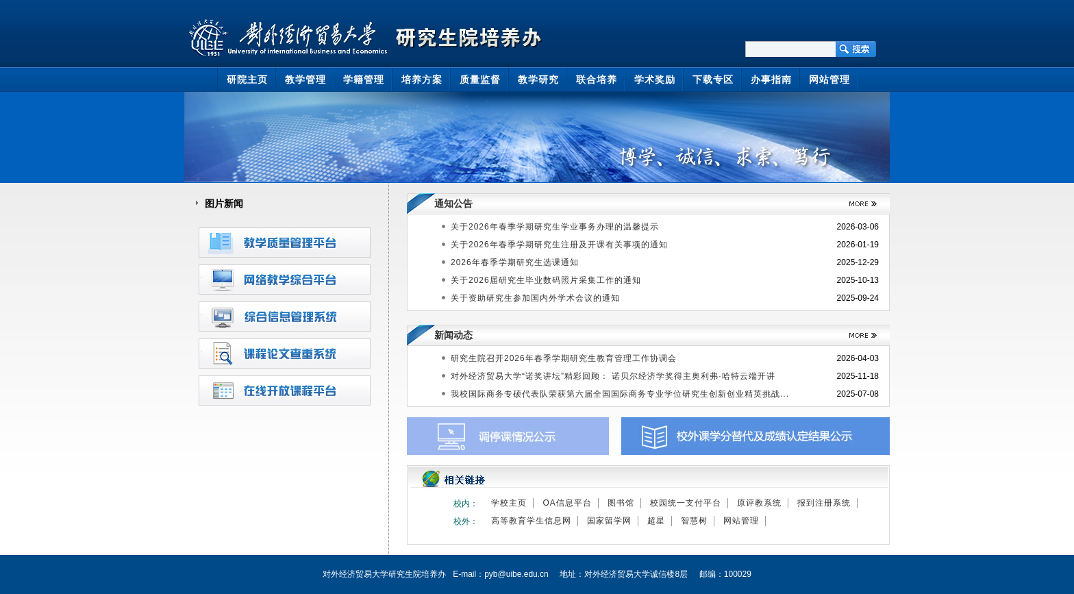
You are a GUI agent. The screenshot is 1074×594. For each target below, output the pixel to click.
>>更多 (858, 203)
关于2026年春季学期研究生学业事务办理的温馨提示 (555, 227)
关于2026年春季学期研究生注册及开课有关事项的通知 (559, 244)
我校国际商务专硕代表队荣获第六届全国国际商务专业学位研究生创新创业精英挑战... (620, 394)
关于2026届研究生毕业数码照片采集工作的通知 (546, 280)
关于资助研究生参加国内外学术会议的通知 (535, 298)
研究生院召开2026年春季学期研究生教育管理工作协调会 (564, 358)
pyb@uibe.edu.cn (516, 574)
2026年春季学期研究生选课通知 (515, 262)
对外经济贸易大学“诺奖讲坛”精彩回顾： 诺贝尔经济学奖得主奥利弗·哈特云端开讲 (613, 376)
